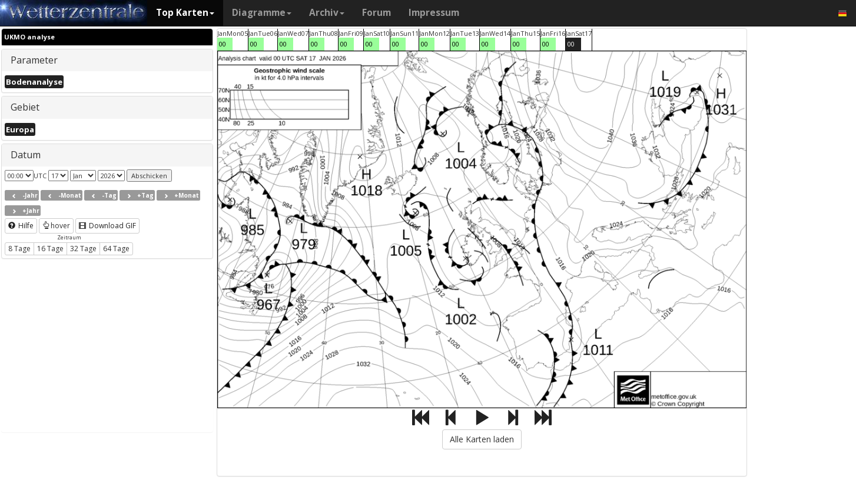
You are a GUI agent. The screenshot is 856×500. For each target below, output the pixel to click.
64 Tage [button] (116, 249)
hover (56, 225)
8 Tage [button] (19, 249)
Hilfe (21, 225)
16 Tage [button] (50, 249)
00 (222, 43)
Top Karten (185, 12)
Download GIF (107, 225)
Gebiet (25, 107)
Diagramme (261, 12)
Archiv (326, 12)
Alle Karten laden (482, 439)
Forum (376, 12)
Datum (26, 154)
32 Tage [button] (83, 249)
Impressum (434, 12)
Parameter (34, 60)
